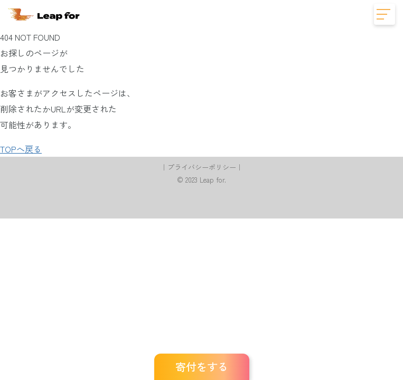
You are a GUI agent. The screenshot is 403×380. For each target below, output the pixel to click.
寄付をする (201, 366)
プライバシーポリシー (201, 167)
